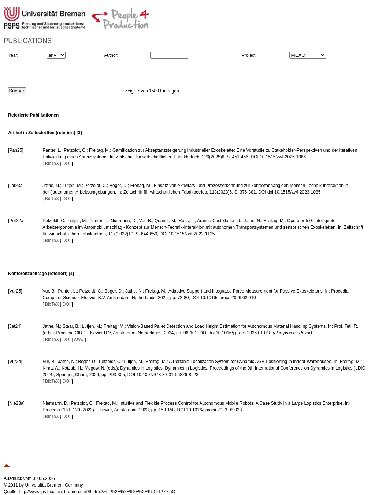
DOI (66, 163)
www (78, 339)
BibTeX (52, 163)
